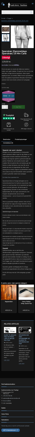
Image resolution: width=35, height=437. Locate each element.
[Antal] (4, 107)
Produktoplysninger (21, 139)
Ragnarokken (9, 301)
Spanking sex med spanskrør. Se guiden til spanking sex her (24, 339)
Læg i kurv (18, 107)
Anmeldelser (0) (8, 143)
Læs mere (6, 360)
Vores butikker (7, 401)
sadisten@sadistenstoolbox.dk (11, 398)
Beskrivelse (6, 139)
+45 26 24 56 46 (7, 396)
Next (30, 330)
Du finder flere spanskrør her (11, 177)
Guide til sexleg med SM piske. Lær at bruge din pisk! (10, 337)
